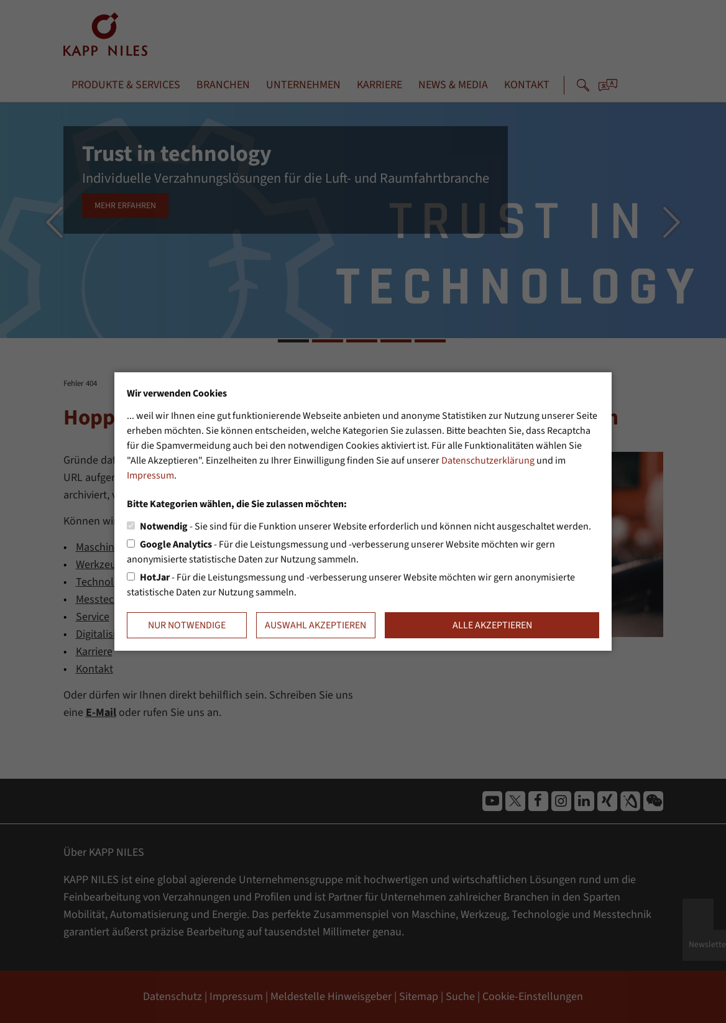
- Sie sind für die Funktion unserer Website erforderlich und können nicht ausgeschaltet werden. (365, 526)
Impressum (150, 475)
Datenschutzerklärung (488, 460)
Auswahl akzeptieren (315, 625)
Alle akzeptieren (492, 625)
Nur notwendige (187, 625)
